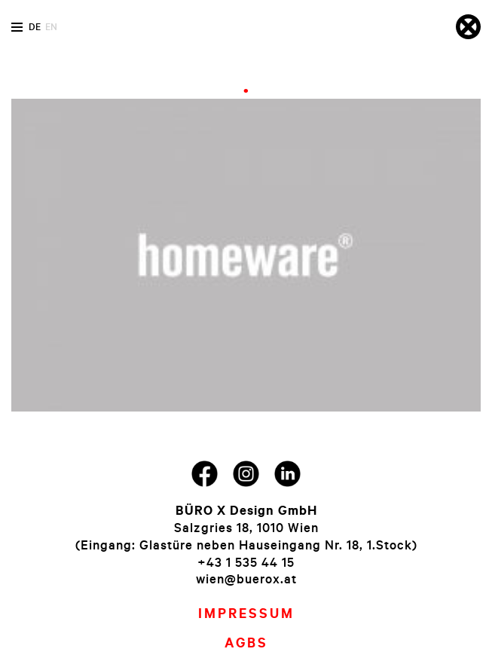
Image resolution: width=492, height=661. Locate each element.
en (51, 26)
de (35, 26)
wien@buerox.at (246, 578)
